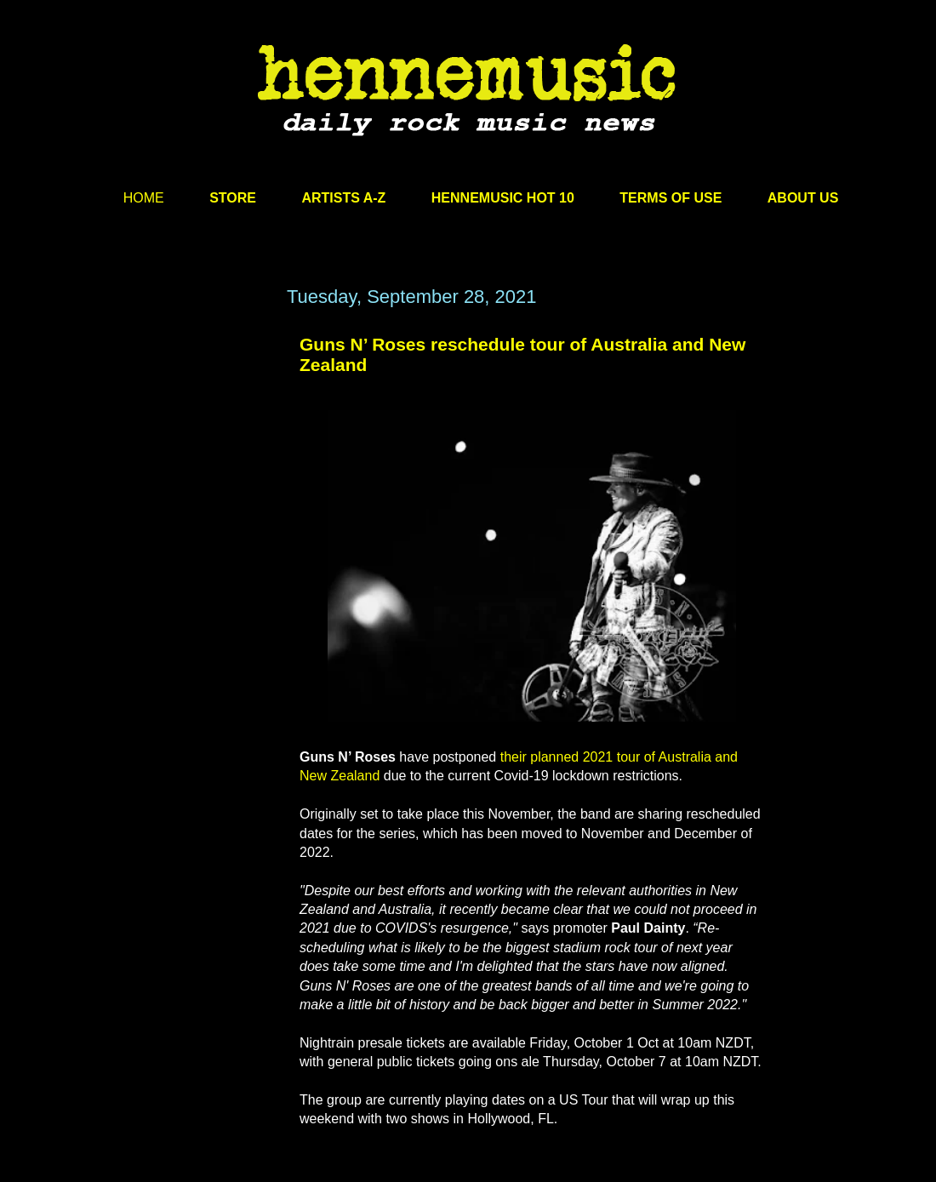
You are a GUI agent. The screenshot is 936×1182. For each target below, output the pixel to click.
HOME (143, 198)
